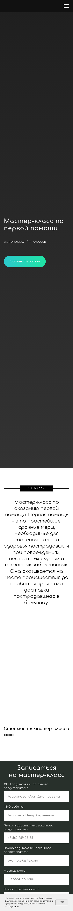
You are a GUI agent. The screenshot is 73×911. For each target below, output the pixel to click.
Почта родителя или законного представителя (27, 850)
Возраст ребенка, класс (22, 889)
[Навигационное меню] (66, 6)
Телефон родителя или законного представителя (28, 827)
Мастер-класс (15, 870)
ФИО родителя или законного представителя (26, 786)
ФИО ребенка (14, 806)
